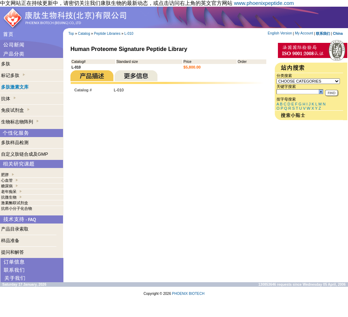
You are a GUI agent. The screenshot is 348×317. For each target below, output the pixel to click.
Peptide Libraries (107, 33)
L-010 (128, 33)
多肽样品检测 (15, 142)
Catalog (84, 33)
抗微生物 (9, 197)
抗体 (8, 98)
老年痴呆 (9, 191)
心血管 (7, 180)
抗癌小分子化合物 (16, 208)
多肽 (5, 63)
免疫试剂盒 (15, 110)
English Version (280, 33)
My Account (304, 33)
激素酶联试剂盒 (14, 203)
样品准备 (10, 240)
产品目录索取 (15, 229)
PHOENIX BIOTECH (188, 294)
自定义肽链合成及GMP (24, 154)
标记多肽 (13, 75)
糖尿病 (7, 186)
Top (71, 33)
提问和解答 (12, 252)
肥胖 (5, 175)
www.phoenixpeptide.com (264, 3)
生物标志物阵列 (20, 121)
